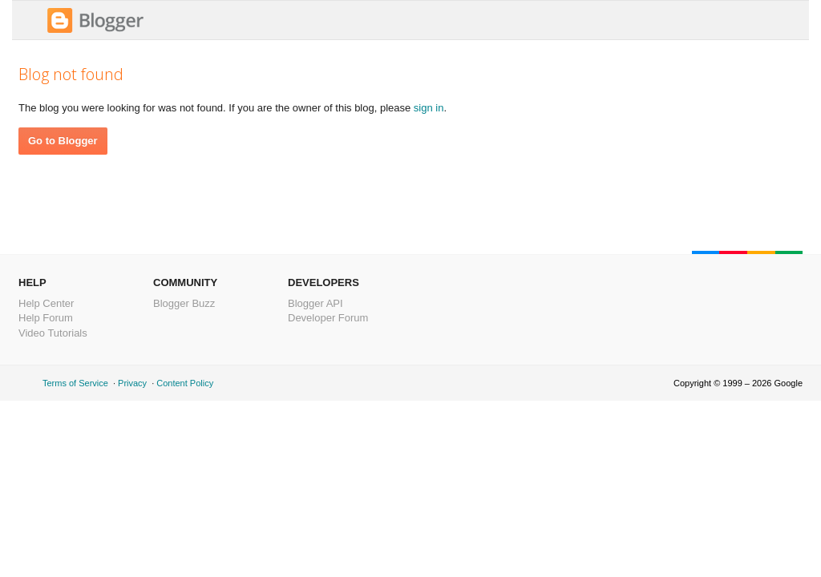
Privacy (132, 383)
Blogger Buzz (184, 303)
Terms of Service (75, 383)
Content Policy (184, 383)
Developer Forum (328, 318)
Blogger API (315, 303)
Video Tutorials (52, 333)
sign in (429, 108)
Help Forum (45, 318)
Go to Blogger (63, 141)
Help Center (46, 303)
